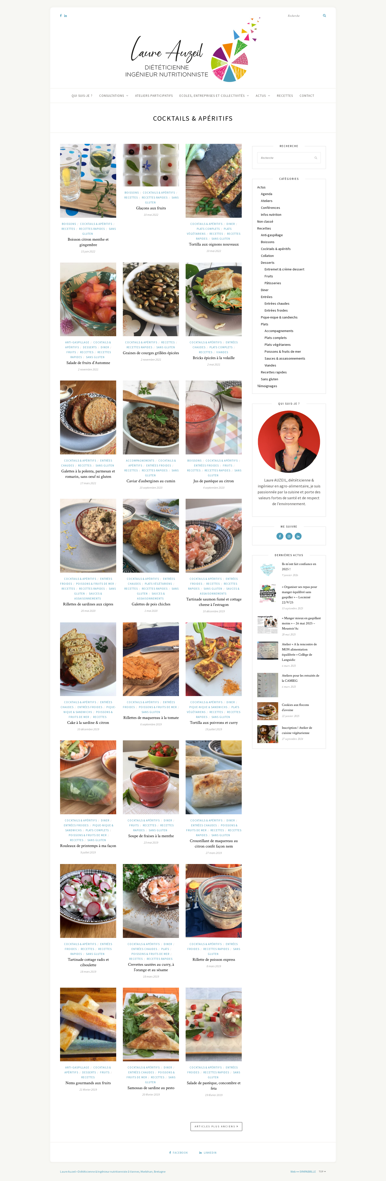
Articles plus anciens (217, 1126)
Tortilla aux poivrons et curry (214, 722)
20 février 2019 (151, 1094)
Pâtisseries (273, 283)
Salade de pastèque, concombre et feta (214, 1085)
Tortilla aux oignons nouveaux (214, 244)
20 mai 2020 (88, 611)
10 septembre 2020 (151, 487)
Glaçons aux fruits (151, 208)
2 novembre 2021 (88, 369)
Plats (165, 949)
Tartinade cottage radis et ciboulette (88, 962)
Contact (307, 96)
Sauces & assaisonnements (285, 358)
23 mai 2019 (151, 842)
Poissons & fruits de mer (95, 583)
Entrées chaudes (204, 825)
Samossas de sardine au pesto (151, 1088)
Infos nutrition (271, 214)
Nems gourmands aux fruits (88, 1083)
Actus (261, 96)
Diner (230, 224)
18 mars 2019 (88, 971)
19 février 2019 (214, 1095)
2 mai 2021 (213, 364)
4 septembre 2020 (214, 487)
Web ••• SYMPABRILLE (303, 1171)
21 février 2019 (88, 1089)
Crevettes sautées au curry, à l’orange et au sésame (151, 967)
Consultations (111, 96)
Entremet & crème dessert (284, 269)
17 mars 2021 (88, 483)
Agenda (266, 194)
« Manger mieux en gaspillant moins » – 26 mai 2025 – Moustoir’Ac (301, 623)
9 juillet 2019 (88, 852)
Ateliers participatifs (154, 96)
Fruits (71, 352)
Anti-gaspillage (77, 342)
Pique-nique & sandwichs (208, 707)
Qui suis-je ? (82, 96)
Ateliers (267, 201)
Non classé (265, 221)
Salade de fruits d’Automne (88, 363)
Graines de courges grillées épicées (151, 353)
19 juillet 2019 (213, 729)
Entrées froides (158, 465)
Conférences (270, 207)
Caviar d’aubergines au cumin (151, 481)
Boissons (69, 224)
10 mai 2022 (151, 214)
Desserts (90, 347)
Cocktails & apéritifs (96, 224)
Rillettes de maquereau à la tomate (151, 717)
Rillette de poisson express (214, 959)
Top (322, 1171)
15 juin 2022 (88, 251)
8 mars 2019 (214, 966)
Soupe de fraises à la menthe (151, 836)
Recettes (285, 96)
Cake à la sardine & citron (88, 722)
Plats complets (208, 229)
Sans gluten (220, 238)
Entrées (267, 297)
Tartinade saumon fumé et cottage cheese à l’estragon (213, 602)
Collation (267, 255)
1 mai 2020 (151, 611)
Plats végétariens (158, 583)
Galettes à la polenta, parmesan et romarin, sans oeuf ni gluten (88, 473)
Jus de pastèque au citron (213, 481)
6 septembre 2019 (151, 724)
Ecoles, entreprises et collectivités (212, 96)
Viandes (222, 352)
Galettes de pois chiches (151, 604)
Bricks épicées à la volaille (214, 358)
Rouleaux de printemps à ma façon (88, 845)
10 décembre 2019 (214, 611)
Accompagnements (140, 460)
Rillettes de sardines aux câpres (88, 604)
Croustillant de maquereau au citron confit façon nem (214, 843)
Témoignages (267, 386)
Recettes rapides (92, 229)
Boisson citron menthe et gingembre (88, 242)
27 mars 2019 (214, 853)
